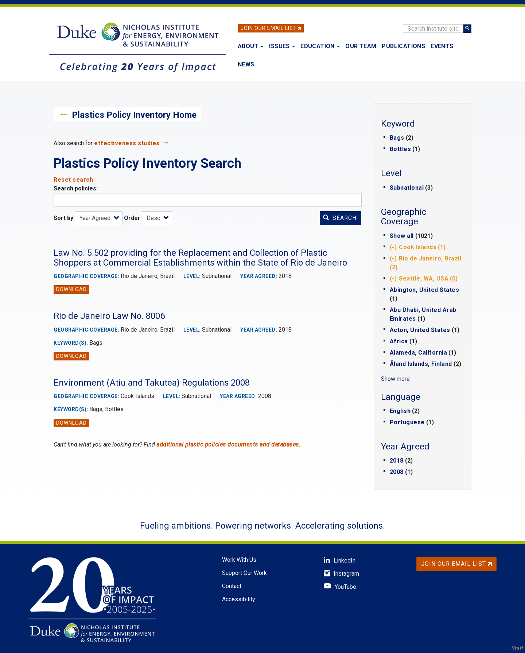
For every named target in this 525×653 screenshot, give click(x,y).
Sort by (63, 218)
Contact (231, 586)
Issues (282, 46)
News (246, 64)
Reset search (73, 179)
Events (442, 46)
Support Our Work (244, 572)
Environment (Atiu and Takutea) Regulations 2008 (152, 383)
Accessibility (238, 599)
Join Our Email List (269, 28)
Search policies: (76, 188)
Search (340, 218)
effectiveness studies (127, 143)
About (251, 46)
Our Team (360, 46)
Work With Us (239, 559)
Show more (395, 378)
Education (320, 46)
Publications (403, 46)
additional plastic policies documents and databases (227, 444)
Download (71, 289)
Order (132, 218)
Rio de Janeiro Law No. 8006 (109, 316)
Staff (517, 648)
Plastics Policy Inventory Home (134, 115)
